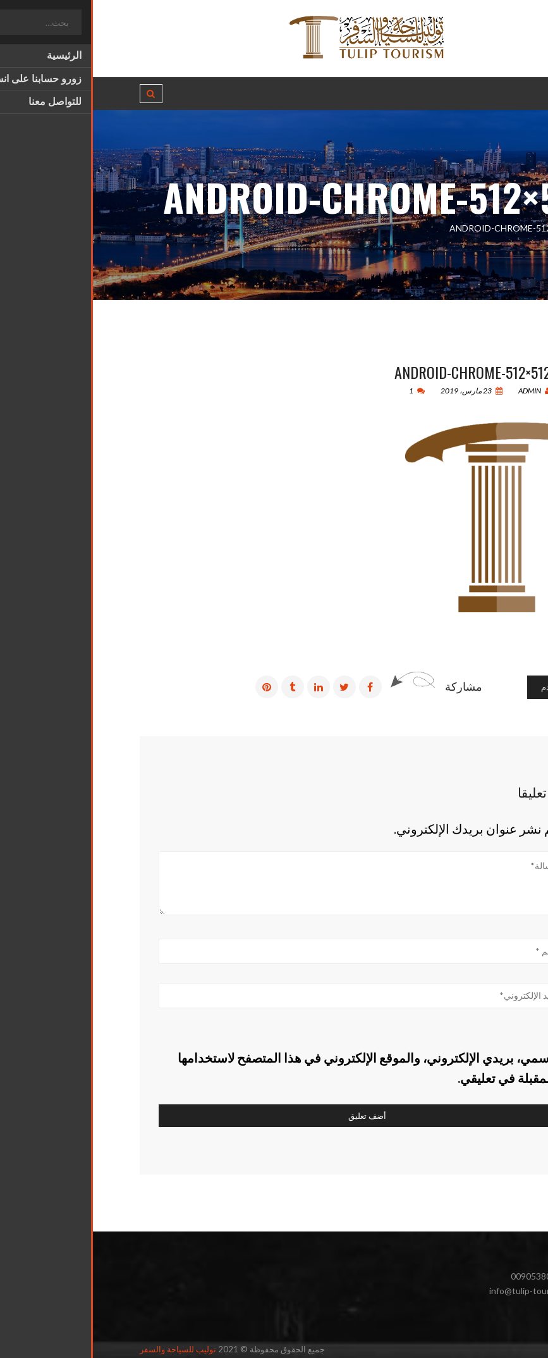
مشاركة (370, 686)
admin (441, 390)
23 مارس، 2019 (379, 390)
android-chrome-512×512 (379, 372)
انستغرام (472, 1319)
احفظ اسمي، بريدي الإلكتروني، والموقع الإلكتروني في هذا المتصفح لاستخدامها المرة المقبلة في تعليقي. (288, 1067)
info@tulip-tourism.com (442, 1290)
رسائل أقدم (468, 687)
